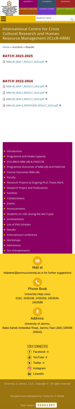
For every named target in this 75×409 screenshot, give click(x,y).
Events (11, 203)
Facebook (36, 352)
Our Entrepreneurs (18, 250)
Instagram (36, 368)
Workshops (14, 240)
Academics (46, 1)
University (28, 1)
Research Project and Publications (27, 187)
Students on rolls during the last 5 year (30, 214)
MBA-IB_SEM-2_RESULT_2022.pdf (25, 92)
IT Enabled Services (28, 9)
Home (6, 47)
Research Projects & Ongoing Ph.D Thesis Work (35, 182)
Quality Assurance (65, 9)
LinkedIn (35, 374)
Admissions (14, 245)
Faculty (11, 177)
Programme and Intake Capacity (26, 156)
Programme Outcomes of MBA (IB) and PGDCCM (36, 166)
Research (65, 1)
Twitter (34, 363)
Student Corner (47, 9)
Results (11, 229)
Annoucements (16, 208)
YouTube (35, 357)
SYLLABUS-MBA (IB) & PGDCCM (25, 161)
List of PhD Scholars (19, 224)
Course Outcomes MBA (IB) (23, 172)
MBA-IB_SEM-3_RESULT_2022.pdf (25, 99)
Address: (38, 318)
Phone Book (37, 289)
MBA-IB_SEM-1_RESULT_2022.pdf (25, 86)
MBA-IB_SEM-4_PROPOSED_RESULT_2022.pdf (32, 105)
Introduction (14, 151)
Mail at (37, 267)
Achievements (15, 219)
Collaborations (15, 198)
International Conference (22, 234)
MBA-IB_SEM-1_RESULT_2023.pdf (25, 61)
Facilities (12, 193)
